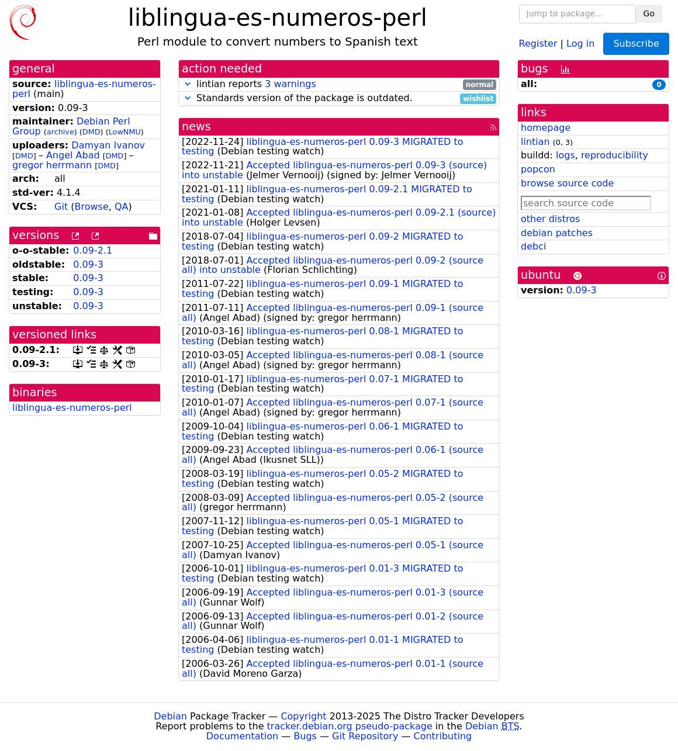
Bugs (305, 736)
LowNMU (125, 131)
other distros (550, 218)
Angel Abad (73, 155)
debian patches (557, 232)
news (196, 126)
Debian (170, 716)
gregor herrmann (52, 165)
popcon (538, 169)
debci (533, 246)
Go (649, 13)
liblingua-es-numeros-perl (84, 88)
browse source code (567, 183)
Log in (580, 43)
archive (60, 131)
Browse (92, 206)
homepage (545, 127)
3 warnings (290, 83)
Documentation (242, 736)
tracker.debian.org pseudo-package (350, 726)
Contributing (443, 736)
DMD (91, 131)
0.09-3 (88, 264)
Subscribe (636, 43)
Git (61, 206)
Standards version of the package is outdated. (339, 98)
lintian (535, 141)
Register (538, 43)
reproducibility (614, 155)
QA (122, 206)
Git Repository (365, 736)
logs (565, 155)
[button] (188, 83)
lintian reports (339, 84)
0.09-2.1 (92, 250)
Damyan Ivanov (108, 145)
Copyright (303, 716)
